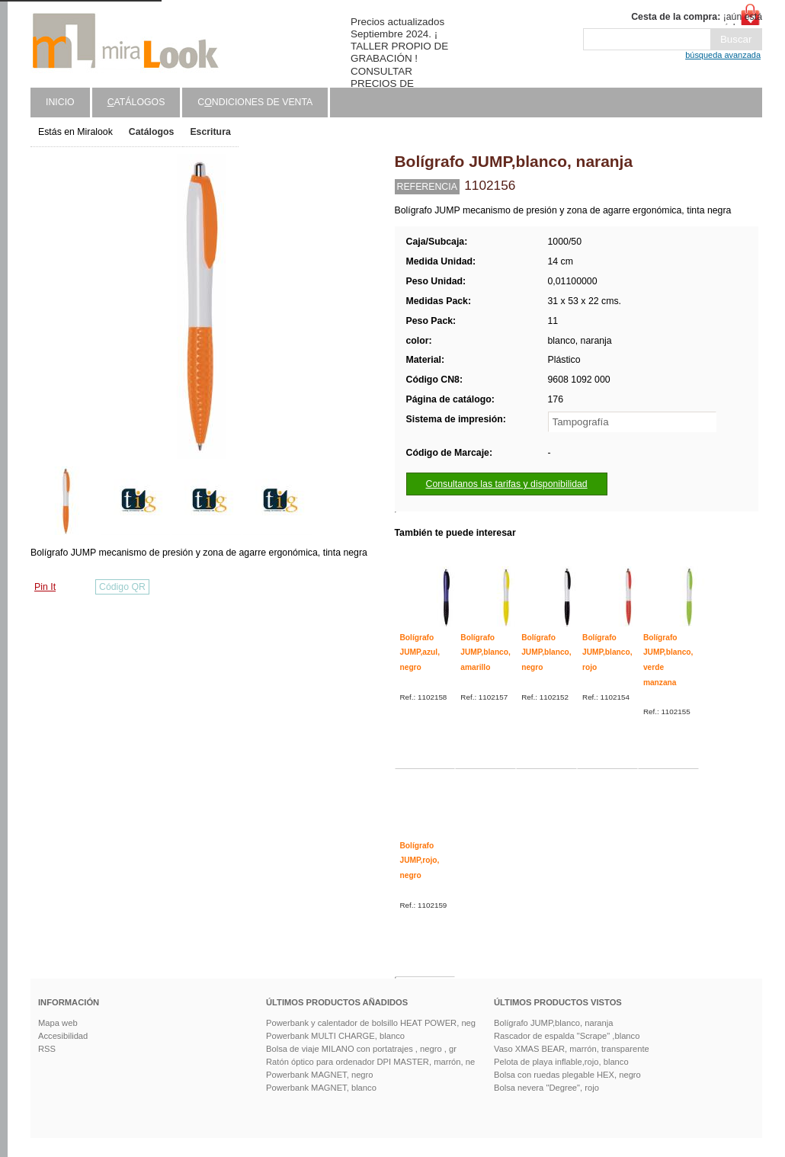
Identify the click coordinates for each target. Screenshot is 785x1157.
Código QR (122, 587)
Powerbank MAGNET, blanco (321, 1087)
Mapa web (58, 1022)
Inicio (60, 102)
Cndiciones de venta (254, 102)
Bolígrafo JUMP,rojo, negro (420, 860)
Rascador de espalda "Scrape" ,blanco (566, 1035)
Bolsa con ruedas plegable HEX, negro (567, 1074)
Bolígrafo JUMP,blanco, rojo (607, 652)
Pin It (45, 587)
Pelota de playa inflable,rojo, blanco (561, 1061)
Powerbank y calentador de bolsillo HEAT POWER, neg (371, 1022)
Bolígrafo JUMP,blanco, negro (546, 652)
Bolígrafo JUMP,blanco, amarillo (485, 652)
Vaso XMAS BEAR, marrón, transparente (571, 1048)
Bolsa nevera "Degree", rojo (546, 1087)
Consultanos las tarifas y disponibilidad (507, 484)
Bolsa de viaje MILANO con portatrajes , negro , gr (361, 1048)
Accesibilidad (63, 1035)
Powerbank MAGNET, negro (319, 1074)
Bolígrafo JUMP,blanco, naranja (554, 1022)
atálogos (136, 102)
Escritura (210, 132)
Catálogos (152, 132)
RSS (47, 1048)
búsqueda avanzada (723, 54)
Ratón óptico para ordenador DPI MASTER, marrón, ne (370, 1061)
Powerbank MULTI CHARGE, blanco (335, 1035)
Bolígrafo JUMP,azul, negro (420, 652)
